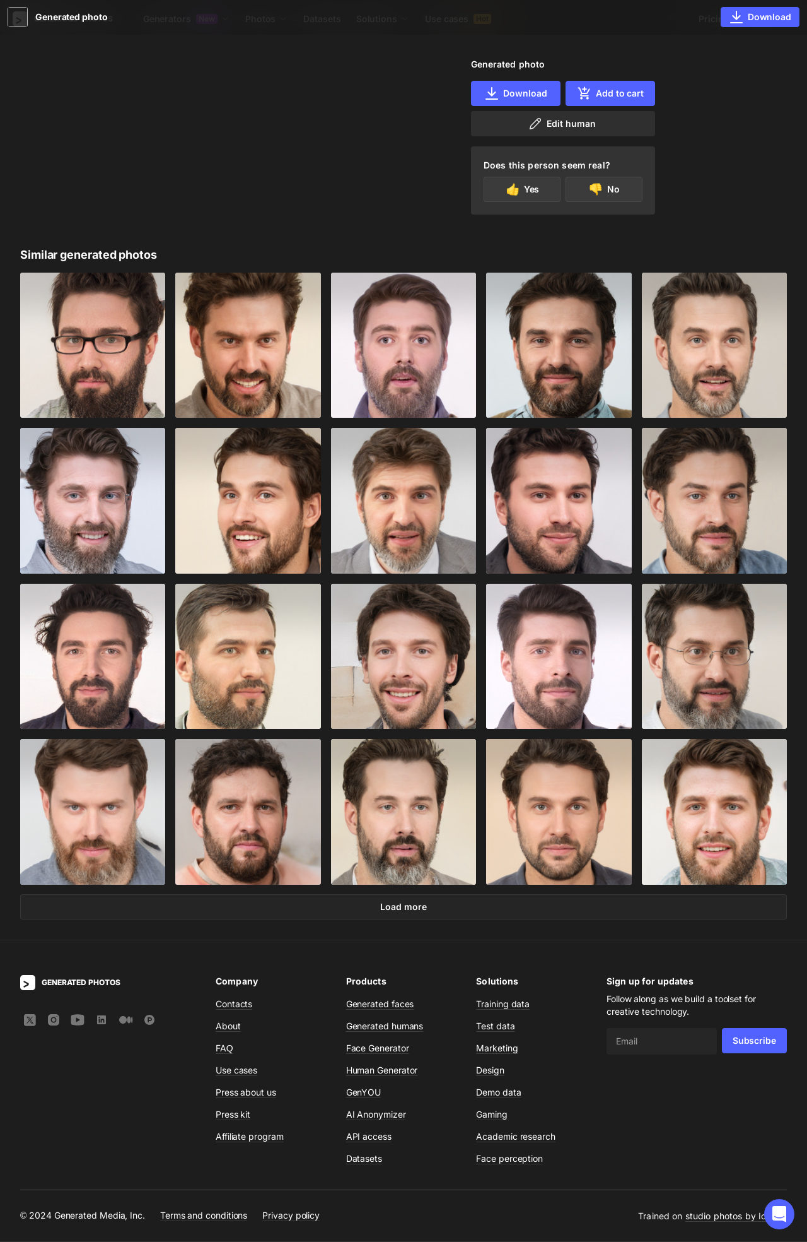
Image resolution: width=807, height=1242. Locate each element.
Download (515, 93)
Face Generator (377, 1048)
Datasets (321, 18)
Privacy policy (291, 1215)
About (228, 1026)
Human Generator (382, 1070)
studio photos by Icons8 (736, 1216)
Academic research (515, 1137)
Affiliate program (250, 1137)
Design (490, 1070)
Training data (503, 1004)
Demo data (498, 1092)
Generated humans (385, 1026)
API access (369, 1137)
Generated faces (380, 1004)
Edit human (561, 123)
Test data (495, 1026)
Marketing (497, 1048)
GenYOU (363, 1092)
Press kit (233, 1114)
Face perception (509, 1159)
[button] (779, 1214)
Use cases (458, 18)
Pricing (714, 18)
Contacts (234, 1004)
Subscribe (754, 1041)
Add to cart (610, 93)
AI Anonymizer (376, 1114)
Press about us (246, 1092)
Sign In (769, 18)
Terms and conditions (203, 1215)
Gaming (492, 1114)
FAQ (224, 1048)
